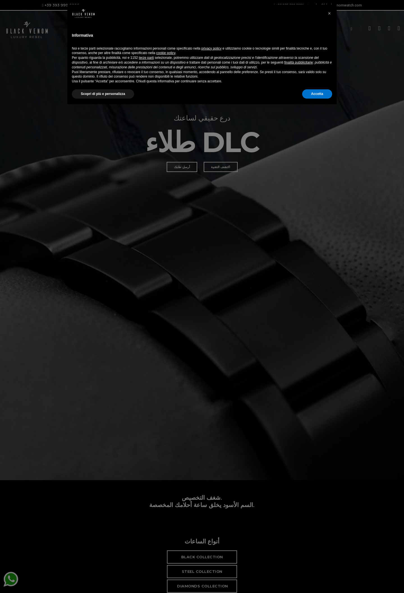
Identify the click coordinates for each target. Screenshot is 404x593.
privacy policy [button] (211, 533)
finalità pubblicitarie (298, 547)
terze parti (146, 542)
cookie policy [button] (165, 537)
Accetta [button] (317, 578)
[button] (329, 493)
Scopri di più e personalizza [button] (103, 578)
